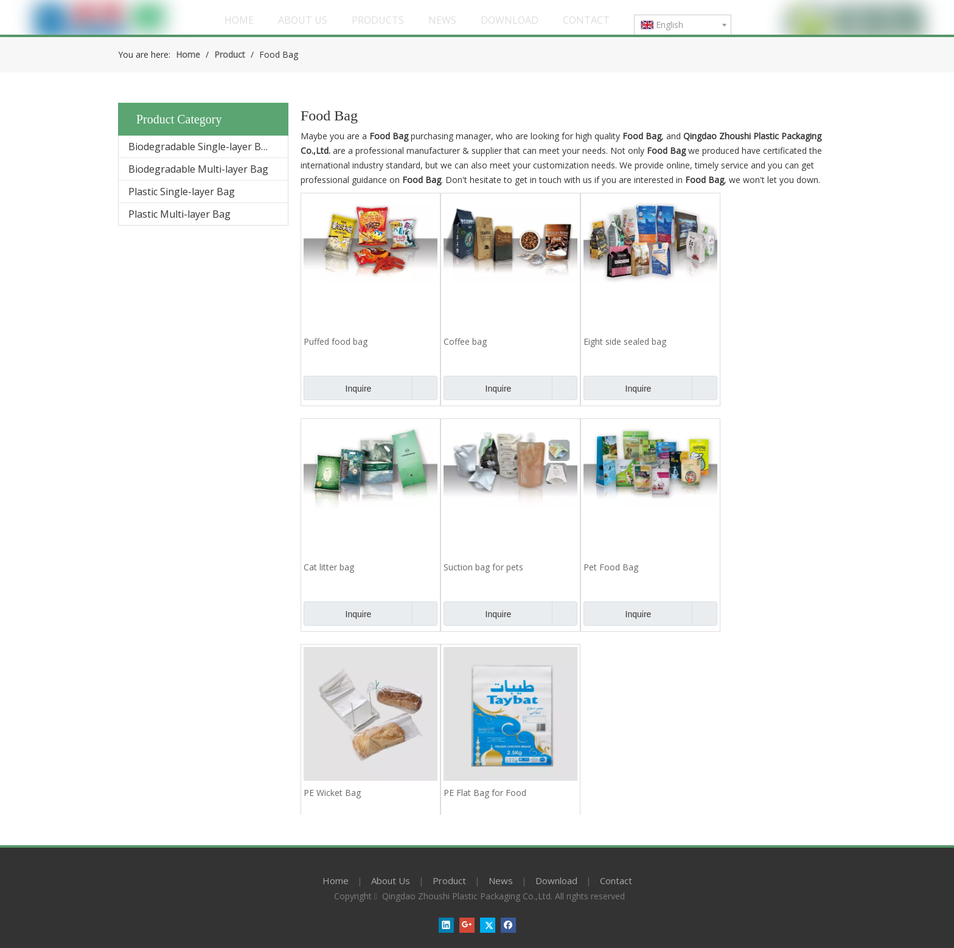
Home (335, 880)
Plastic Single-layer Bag (181, 191)
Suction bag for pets (483, 567)
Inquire (337, 388)
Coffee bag (465, 341)
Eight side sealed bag (624, 341)
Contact (616, 880)
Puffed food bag (335, 341)
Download (556, 880)
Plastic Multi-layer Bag (179, 214)
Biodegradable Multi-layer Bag (198, 169)
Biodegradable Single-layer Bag (200, 146)
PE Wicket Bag (332, 792)
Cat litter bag (329, 567)
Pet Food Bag (610, 567)
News (501, 880)
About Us (390, 880)
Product (449, 880)
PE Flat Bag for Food (485, 792)
